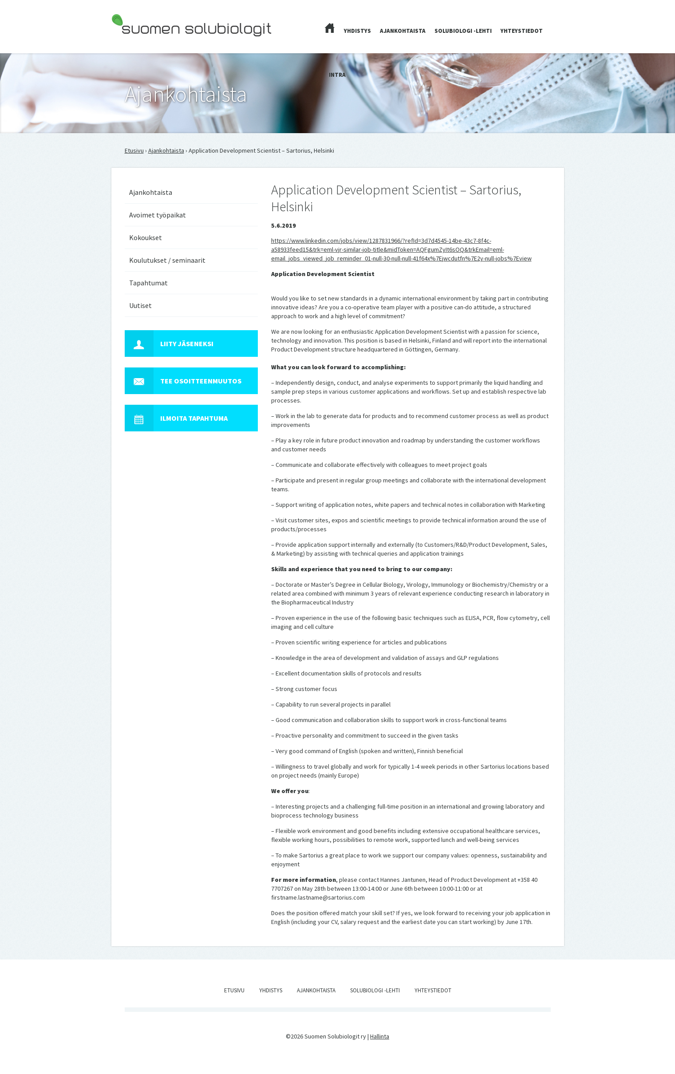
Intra (337, 75)
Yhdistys (357, 31)
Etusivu (134, 150)
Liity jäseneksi (169, 343)
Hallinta (379, 1036)
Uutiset (140, 305)
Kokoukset (145, 237)
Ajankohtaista (403, 31)
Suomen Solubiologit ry (142, 43)
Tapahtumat (148, 282)
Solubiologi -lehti (463, 31)
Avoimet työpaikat (157, 214)
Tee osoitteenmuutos (183, 380)
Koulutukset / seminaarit (167, 260)
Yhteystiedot (522, 31)
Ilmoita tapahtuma (176, 418)
